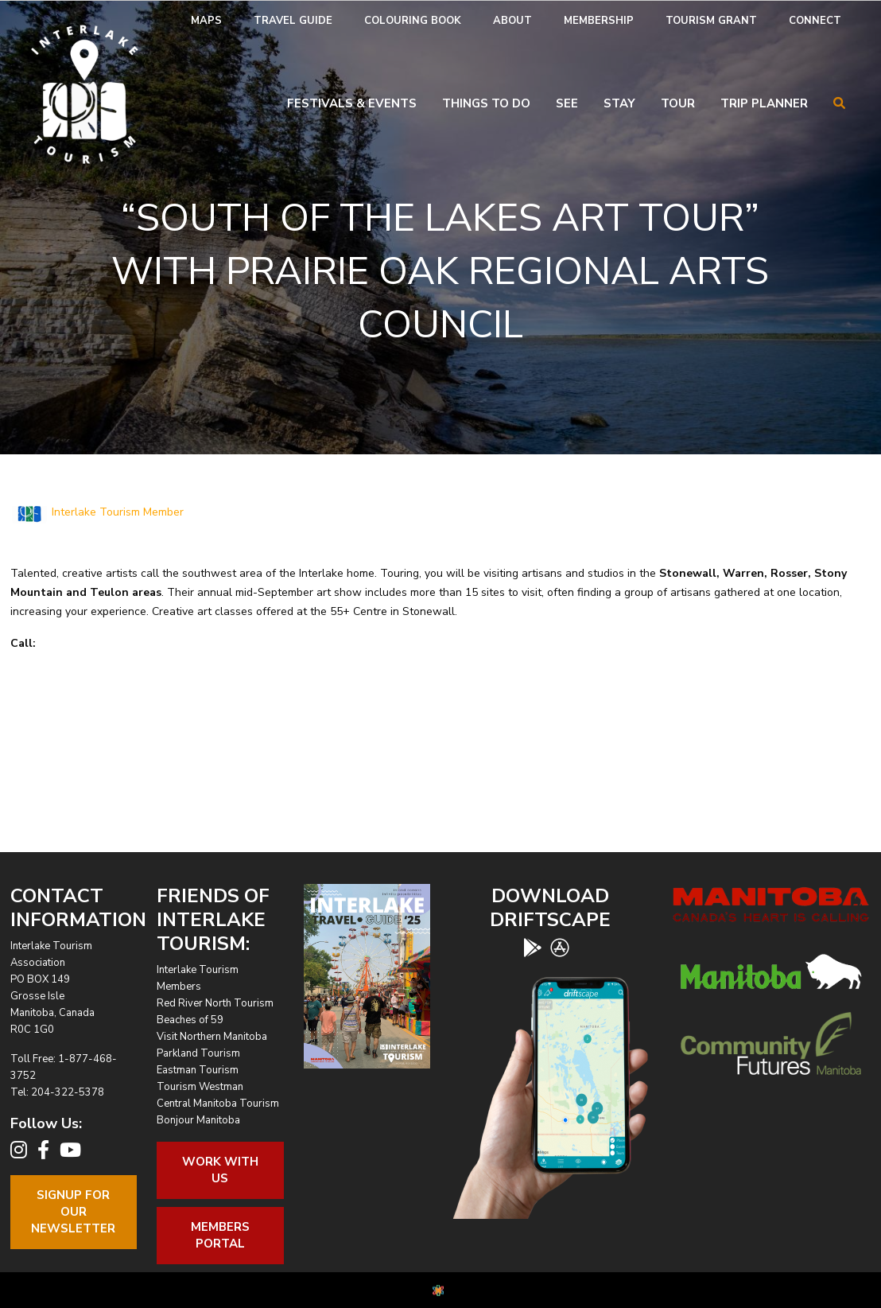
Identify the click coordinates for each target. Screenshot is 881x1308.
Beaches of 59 (190, 1020)
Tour (678, 103)
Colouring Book (412, 21)
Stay (619, 103)
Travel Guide (293, 21)
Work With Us (220, 1170)
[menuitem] (206, 21)
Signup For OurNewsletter (73, 1211)
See (567, 103)
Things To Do (486, 103)
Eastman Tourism (198, 1070)
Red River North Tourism (215, 1003)
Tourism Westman (200, 1087)
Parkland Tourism (198, 1053)
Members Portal (220, 1235)
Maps (206, 21)
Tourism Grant (711, 21)
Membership (599, 21)
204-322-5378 (67, 1092)
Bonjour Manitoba (198, 1120)
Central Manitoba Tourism (218, 1103)
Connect (815, 21)
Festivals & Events (352, 103)
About (512, 21)
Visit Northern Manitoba (212, 1037)
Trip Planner (764, 103)
